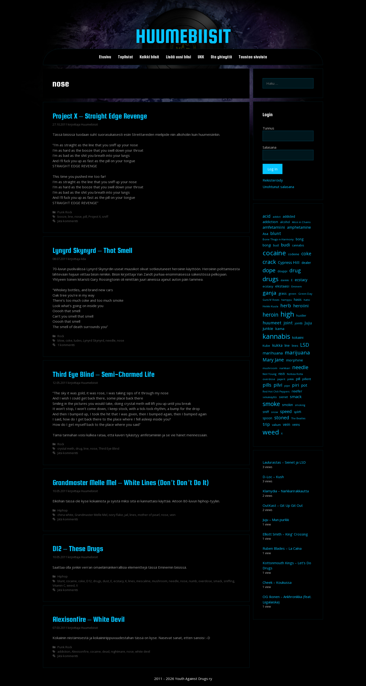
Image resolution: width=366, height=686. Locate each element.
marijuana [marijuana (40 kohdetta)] (297, 352)
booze (62, 216)
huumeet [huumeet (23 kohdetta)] (272, 323)
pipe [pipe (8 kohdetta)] (287, 385)
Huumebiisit (183, 36)
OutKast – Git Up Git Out (283, 505)
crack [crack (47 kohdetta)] (269, 262)
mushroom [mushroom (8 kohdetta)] (270, 368)
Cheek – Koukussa (277, 582)
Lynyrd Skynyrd (93, 340)
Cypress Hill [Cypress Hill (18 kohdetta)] (288, 262)
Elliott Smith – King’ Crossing (285, 534)
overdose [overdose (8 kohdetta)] (269, 379)
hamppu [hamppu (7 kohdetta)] (286, 299)
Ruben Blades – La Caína (282, 548)
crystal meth (65, 448)
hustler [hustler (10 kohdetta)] (301, 315)
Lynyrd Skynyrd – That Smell (92, 250)
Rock (60, 336)
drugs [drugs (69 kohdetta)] (270, 279)
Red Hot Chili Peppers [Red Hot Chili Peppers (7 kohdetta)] (276, 391)
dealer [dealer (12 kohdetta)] (306, 262)
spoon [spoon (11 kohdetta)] (267, 418)
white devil (142, 651)
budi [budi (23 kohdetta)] (285, 245)
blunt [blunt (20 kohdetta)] (275, 233)
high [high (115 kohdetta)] (287, 314)
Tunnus (268, 128)
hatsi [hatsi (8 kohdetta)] (307, 299)
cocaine (71, 581)
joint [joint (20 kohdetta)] (288, 323)
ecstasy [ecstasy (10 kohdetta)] (268, 286)
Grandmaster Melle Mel (91, 515)
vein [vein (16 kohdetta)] (286, 424)
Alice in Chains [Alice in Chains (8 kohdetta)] (301, 222)
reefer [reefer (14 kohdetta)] (297, 391)
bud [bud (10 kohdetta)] (276, 245)
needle (111, 340)
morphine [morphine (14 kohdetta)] (294, 360)
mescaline (143, 581)
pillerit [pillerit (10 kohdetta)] (306, 379)
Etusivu (105, 57)
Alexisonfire (80, 651)
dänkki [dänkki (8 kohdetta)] (285, 280)
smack (217, 581)
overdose (205, 581)
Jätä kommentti (67, 221)
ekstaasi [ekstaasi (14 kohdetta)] (282, 286)
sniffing (229, 581)
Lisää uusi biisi (178, 57)
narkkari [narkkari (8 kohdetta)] (284, 368)
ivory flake (116, 515)
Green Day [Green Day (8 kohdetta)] (305, 293)
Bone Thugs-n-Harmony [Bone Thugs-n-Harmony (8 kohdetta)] (278, 239)
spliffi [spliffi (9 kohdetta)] (297, 412)
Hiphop (62, 510)
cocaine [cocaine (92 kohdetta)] (274, 252)
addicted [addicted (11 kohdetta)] (289, 216)
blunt (61, 581)
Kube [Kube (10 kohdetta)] (266, 345)
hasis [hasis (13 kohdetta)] (298, 299)
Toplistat (125, 57)
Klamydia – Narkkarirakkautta (286, 491)
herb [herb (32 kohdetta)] (285, 305)
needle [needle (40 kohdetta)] (300, 367)
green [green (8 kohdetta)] (292, 293)
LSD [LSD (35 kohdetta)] (304, 344)
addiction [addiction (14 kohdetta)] (270, 221)
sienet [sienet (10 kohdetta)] (283, 397)
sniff (105, 216)
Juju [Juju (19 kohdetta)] (308, 323)
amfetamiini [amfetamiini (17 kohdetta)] (274, 227)
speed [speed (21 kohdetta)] (286, 411)
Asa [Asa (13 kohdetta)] (265, 233)
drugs (97, 581)
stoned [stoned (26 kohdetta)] (281, 417)
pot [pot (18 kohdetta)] (304, 385)
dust (106, 581)
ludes (78, 340)
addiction (63, 651)
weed (71, 585)
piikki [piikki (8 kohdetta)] (290, 379)
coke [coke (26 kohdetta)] (306, 253)
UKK (201, 57)
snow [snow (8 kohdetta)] (274, 412)
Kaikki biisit (149, 57)
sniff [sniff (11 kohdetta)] (266, 412)
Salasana (269, 147)
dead (105, 651)
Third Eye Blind (109, 448)
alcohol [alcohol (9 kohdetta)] (285, 222)
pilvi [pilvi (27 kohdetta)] (278, 385)
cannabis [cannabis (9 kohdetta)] (298, 245)
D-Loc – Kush (273, 476)
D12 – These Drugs (78, 549)
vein (173, 515)
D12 (89, 581)
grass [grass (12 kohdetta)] (282, 293)
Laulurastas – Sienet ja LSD (284, 462)
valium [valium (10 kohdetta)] (276, 425)
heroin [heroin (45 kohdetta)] (270, 314)
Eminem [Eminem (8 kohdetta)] (296, 286)
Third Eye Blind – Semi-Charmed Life (104, 374)
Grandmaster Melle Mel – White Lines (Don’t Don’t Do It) (131, 482)
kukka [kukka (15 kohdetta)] (277, 345)
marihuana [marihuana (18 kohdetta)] (273, 353)
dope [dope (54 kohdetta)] (269, 270)
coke (69, 340)
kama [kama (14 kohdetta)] (279, 328)
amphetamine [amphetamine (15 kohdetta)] (299, 227)
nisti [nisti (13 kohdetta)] (281, 373)
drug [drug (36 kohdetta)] (295, 270)
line (70, 216)
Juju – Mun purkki (276, 519)
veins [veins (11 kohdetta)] (296, 425)
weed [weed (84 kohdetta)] (271, 432)
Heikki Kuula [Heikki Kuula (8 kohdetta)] (270, 306)
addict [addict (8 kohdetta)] (277, 216)
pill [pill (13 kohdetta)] (298, 378)
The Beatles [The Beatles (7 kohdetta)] (298, 418)
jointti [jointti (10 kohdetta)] (299, 323)
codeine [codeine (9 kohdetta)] (293, 254)
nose (78, 216)
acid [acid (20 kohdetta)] (267, 216)
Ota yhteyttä (221, 57)
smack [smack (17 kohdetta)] (296, 396)
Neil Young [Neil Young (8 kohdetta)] (269, 374)
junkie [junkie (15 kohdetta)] (268, 328)
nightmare (118, 651)
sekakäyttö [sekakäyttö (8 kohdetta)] (270, 397)
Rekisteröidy (273, 180)
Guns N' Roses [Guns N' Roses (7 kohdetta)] (271, 299)
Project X (94, 216)
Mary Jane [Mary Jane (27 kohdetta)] (273, 360)
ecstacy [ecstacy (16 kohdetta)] (301, 279)
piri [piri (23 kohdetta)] (295, 385)
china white (65, 515)
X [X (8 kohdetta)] (282, 433)
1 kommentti (66, 345)
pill (85, 216)
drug (79, 448)
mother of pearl (149, 515)
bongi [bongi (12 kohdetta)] (267, 245)
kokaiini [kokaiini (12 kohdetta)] (297, 337)
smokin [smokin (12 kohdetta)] (287, 404)
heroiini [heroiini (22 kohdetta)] (301, 305)
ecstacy (118, 581)
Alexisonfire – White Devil (89, 619)
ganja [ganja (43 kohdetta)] (269, 292)
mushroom (159, 581)
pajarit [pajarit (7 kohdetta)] (281, 379)
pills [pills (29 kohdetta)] (267, 385)
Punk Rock (64, 212)
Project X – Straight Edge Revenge (100, 116)
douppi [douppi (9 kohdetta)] (282, 271)
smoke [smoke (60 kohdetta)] (271, 404)
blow (60, 340)
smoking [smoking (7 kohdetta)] (300, 405)
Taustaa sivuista (253, 57)
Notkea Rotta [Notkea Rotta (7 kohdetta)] (295, 374)
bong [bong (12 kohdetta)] (299, 239)
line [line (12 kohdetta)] (287, 345)
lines (133, 515)
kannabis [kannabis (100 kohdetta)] (276, 336)
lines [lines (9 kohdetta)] (295, 346)
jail (126, 515)
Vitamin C (59, 585)
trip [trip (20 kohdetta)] (266, 424)
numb (193, 581)
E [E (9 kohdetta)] (292, 280)
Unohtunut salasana (278, 186)
